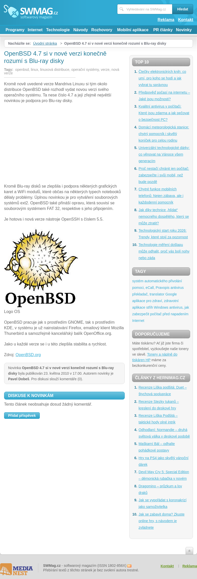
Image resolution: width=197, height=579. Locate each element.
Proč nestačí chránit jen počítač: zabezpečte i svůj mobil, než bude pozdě (163, 175)
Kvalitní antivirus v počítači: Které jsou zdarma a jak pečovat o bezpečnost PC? (163, 113)
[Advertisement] (64, 144)
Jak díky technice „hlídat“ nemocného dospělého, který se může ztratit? (163, 216)
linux (34, 70)
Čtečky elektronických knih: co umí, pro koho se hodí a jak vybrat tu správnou (162, 78)
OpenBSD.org (28, 355)
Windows (161, 307)
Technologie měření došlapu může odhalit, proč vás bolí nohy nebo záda (163, 251)
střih (149, 307)
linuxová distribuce (54, 70)
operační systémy (85, 70)
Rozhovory (101, 30)
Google (171, 294)
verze (105, 70)
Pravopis (162, 288)
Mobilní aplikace (133, 30)
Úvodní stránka (45, 43)
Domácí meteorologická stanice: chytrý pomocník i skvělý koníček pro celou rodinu (163, 133)
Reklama (166, 20)
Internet (35, 30)
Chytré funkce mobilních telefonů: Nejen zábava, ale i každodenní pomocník (160, 195)
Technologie (58, 30)
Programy (15, 30)
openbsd (22, 70)
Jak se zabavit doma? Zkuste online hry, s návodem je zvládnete (161, 521)
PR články (162, 30)
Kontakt (185, 20)
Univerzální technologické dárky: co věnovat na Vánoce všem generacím (164, 154)
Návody (80, 30)
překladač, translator (148, 294)
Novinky (184, 30)
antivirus (177, 288)
